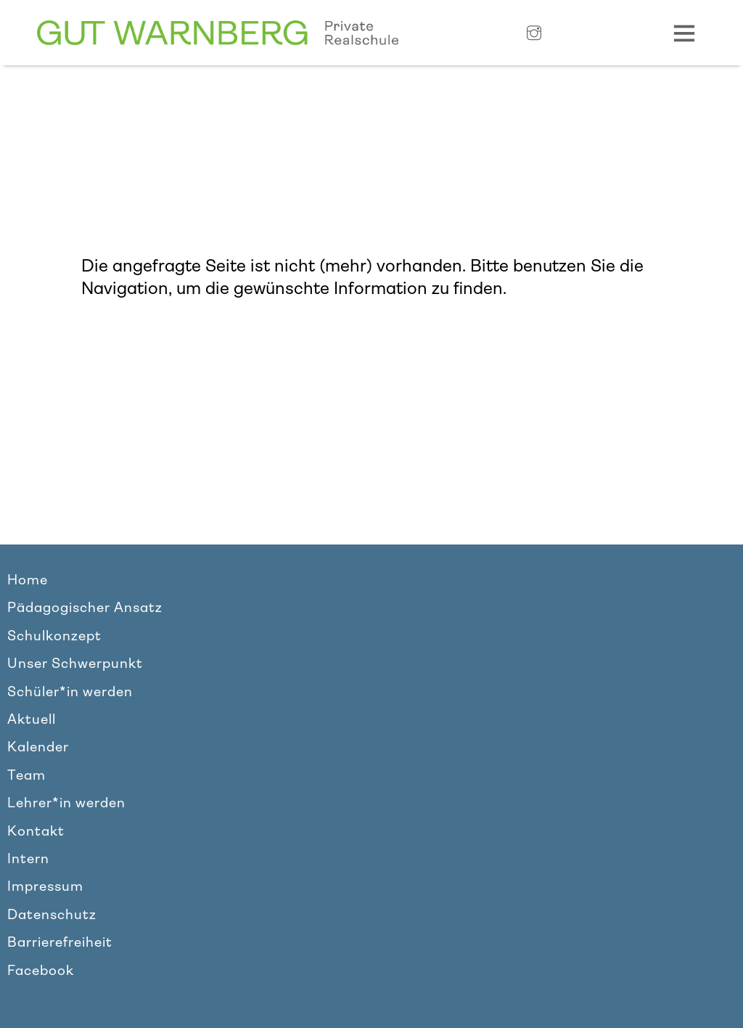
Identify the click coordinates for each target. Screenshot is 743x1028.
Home (27, 580)
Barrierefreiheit (59, 942)
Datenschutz (52, 915)
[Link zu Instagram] (534, 34)
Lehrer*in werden (66, 803)
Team (26, 775)
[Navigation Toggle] (684, 32)
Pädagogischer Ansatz (85, 608)
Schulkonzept (54, 636)
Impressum (45, 886)
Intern (28, 859)
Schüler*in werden (70, 692)
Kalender (38, 747)
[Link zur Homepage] (217, 33)
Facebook (40, 971)
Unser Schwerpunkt (75, 664)
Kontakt (36, 831)
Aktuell (31, 719)
